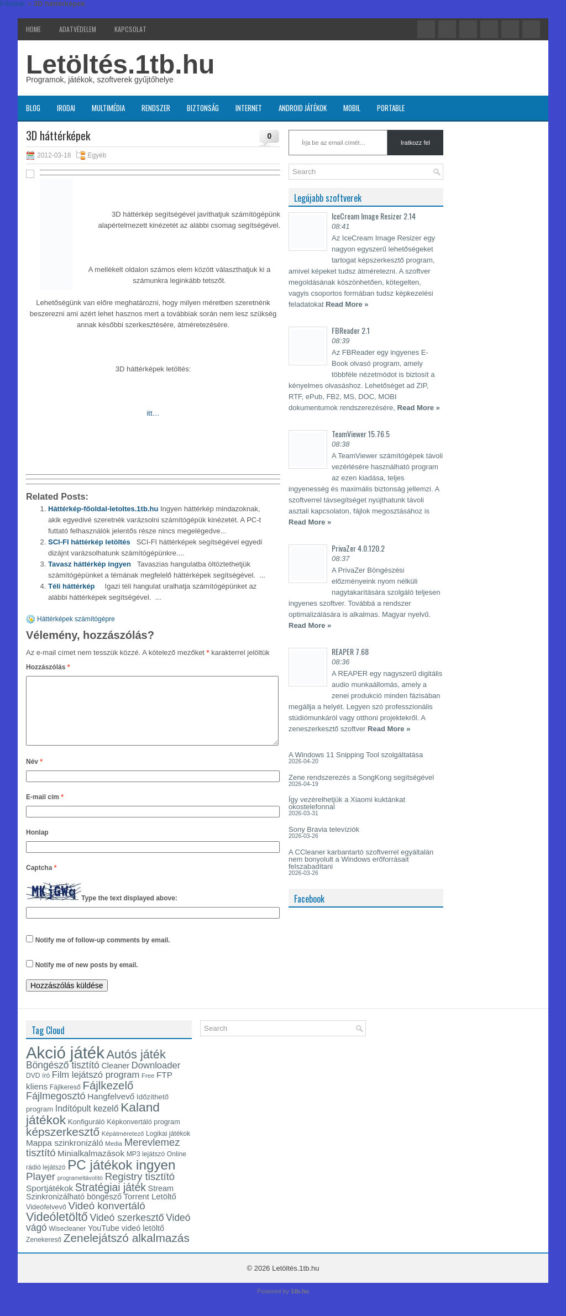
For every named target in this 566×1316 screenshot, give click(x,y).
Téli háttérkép (71, 586)
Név (34, 775)
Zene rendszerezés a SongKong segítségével (361, 777)
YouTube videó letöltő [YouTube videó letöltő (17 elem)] (126, 1241)
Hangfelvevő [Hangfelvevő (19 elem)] (110, 1109)
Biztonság (203, 107)
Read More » (347, 304)
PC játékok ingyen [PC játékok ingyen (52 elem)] (121, 1178)
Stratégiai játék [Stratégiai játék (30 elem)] (110, 1200)
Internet (248, 107)
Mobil (351, 107)
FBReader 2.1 (351, 330)
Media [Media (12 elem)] (113, 1157)
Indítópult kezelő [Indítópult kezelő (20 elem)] (87, 1121)
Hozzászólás (48, 667)
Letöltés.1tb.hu (120, 64)
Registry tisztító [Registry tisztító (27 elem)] (140, 1190)
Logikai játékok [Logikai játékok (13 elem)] (168, 1147)
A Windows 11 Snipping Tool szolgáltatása (356, 755)
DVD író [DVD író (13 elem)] (38, 1089)
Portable (391, 107)
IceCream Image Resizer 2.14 (374, 216)
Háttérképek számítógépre (76, 619)
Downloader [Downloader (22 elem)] (156, 1078)
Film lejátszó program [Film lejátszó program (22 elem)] (96, 1088)
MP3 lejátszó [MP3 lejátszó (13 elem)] (146, 1167)
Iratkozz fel (415, 142)
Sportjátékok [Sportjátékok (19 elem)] (49, 1201)
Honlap (37, 846)
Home (33, 29)
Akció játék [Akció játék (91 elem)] (65, 1066)
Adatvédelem (77, 29)
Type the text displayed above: (129, 911)
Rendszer (156, 107)
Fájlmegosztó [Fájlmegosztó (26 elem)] (56, 1109)
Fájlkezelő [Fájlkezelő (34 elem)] (107, 1099)
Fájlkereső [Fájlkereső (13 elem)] (65, 1100)
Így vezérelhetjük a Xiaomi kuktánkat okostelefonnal (347, 803)
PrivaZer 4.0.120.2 (358, 548)
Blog (33, 107)
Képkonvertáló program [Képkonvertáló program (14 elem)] (143, 1135)
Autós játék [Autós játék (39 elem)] (135, 1067)
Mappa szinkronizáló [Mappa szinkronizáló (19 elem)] (64, 1156)
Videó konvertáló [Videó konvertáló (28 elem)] (107, 1219)
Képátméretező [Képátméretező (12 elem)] (123, 1147)
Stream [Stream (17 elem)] (161, 1201)
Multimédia (108, 107)
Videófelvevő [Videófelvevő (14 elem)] (46, 1220)
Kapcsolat (130, 29)
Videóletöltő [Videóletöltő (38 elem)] (57, 1230)
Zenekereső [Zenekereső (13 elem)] (43, 1253)
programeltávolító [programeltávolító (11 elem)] (80, 1191)
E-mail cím (45, 810)
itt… (152, 413)
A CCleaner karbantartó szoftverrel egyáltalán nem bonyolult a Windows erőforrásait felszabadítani (361, 859)
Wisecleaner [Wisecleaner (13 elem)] (67, 1242)
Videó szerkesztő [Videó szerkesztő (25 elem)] (127, 1230)
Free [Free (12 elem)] (148, 1089)
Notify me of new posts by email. (86, 978)
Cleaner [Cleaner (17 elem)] (115, 1078)
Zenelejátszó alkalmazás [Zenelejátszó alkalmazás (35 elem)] (127, 1251)
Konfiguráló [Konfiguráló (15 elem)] (86, 1135)
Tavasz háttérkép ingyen (89, 564)
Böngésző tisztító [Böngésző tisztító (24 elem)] (62, 1078)
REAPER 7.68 (350, 651)
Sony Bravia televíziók (324, 829)
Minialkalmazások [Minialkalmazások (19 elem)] (90, 1166)
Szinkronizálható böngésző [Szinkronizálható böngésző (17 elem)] (74, 1209)
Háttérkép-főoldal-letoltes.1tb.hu (103, 509)
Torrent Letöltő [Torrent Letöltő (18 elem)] (150, 1209)
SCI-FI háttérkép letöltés (89, 542)
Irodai (66, 107)
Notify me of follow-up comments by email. (102, 953)
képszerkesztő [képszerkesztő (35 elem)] (62, 1145)
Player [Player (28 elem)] (40, 1190)
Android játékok (303, 107)
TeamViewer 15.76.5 (361, 433)
